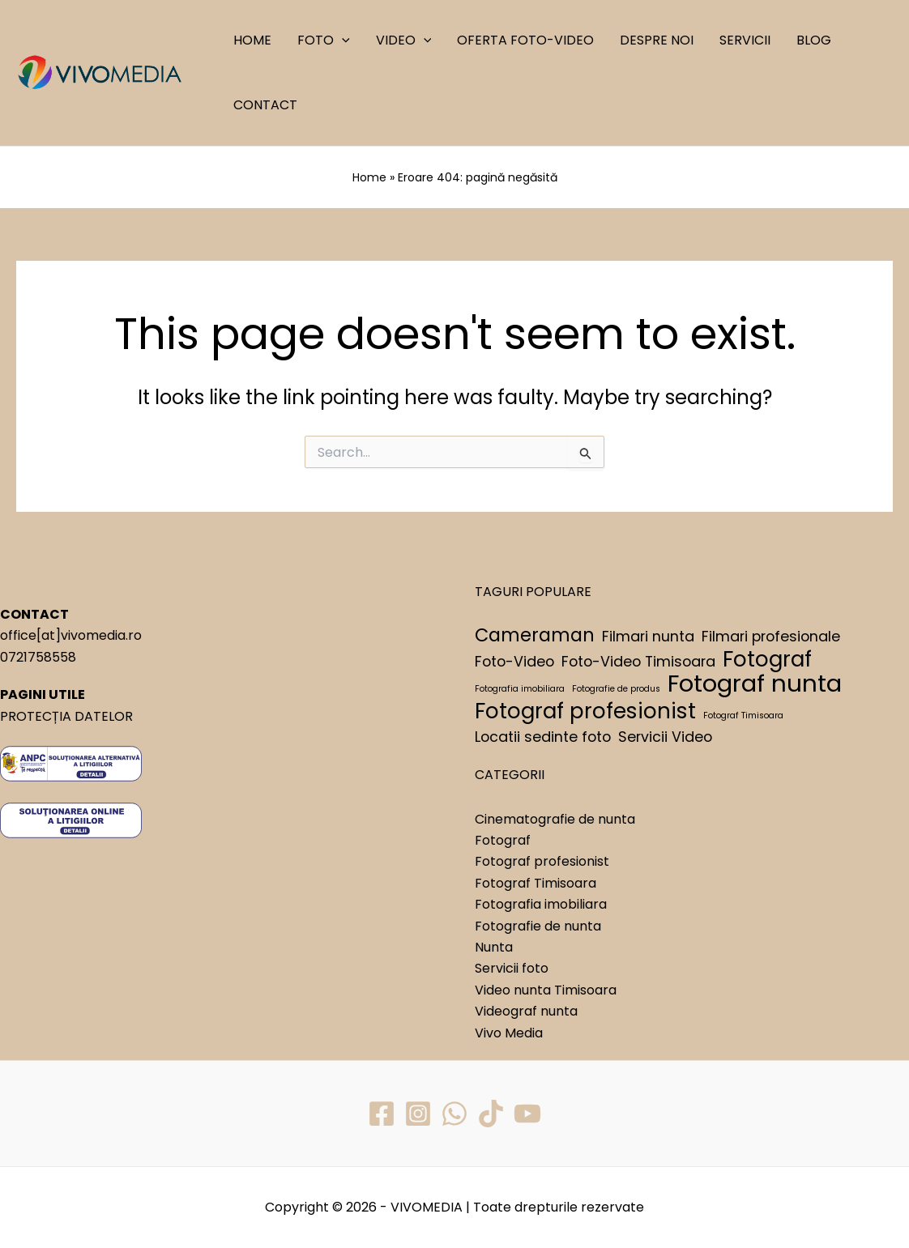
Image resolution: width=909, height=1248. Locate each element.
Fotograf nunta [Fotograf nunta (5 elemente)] (755, 683)
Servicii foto (511, 968)
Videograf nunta (526, 1011)
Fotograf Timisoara (535, 883)
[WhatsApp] (454, 1113)
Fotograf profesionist (542, 861)
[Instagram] (418, 1113)
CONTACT (265, 105)
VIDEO (404, 40)
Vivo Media (509, 1033)
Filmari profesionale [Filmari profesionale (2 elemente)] (771, 636)
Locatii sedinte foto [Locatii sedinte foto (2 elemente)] (543, 736)
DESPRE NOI (656, 40)
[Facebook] (381, 1113)
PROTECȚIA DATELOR (66, 716)
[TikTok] (491, 1113)
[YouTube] (527, 1113)
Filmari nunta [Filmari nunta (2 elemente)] (648, 636)
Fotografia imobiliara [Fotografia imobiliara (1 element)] (520, 689)
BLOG (813, 40)
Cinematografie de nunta (555, 819)
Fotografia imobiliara (541, 904)
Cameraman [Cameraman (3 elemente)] (535, 635)
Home (369, 177)
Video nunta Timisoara (546, 990)
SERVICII (744, 40)
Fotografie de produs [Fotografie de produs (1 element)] (616, 689)
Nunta (494, 947)
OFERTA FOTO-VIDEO (525, 40)
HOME (252, 40)
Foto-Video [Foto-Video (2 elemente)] (514, 661)
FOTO (323, 40)
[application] (342, 40)
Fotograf (503, 840)
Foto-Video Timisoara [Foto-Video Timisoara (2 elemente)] (638, 661)
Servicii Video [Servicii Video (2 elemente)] (665, 736)
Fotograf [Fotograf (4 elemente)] (767, 659)
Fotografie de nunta (538, 926)
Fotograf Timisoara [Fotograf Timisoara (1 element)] (743, 715)
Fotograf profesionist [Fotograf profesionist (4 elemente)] (585, 711)
